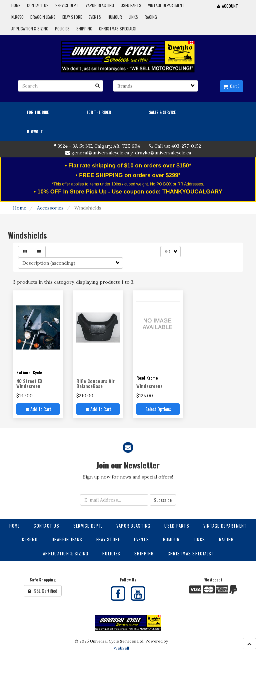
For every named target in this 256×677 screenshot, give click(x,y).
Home (19, 208)
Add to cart (38, 408)
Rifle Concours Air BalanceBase (95, 383)
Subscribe (163, 499)
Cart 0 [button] (231, 86)
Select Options (158, 408)
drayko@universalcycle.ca (163, 153)
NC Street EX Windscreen (29, 383)
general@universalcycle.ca (100, 153)
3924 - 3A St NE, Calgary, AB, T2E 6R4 (99, 146)
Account (227, 6)
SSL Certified (42, 590)
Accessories (50, 208)
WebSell (121, 648)
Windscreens (149, 385)
